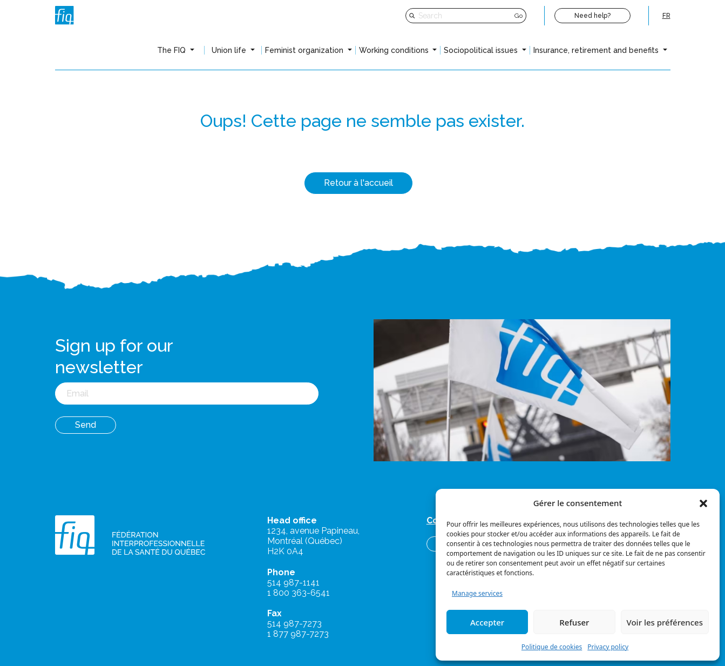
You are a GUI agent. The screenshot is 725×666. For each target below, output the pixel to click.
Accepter (487, 622)
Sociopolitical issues (482, 50)
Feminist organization (305, 50)
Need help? (592, 15)
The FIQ (172, 50)
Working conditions (395, 50)
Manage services (477, 593)
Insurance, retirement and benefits (597, 50)
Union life (230, 50)
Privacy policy (607, 646)
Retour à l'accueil (358, 183)
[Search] (465, 15)
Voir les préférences (665, 622)
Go (518, 15)
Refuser (574, 622)
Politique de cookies (551, 646)
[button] (703, 502)
